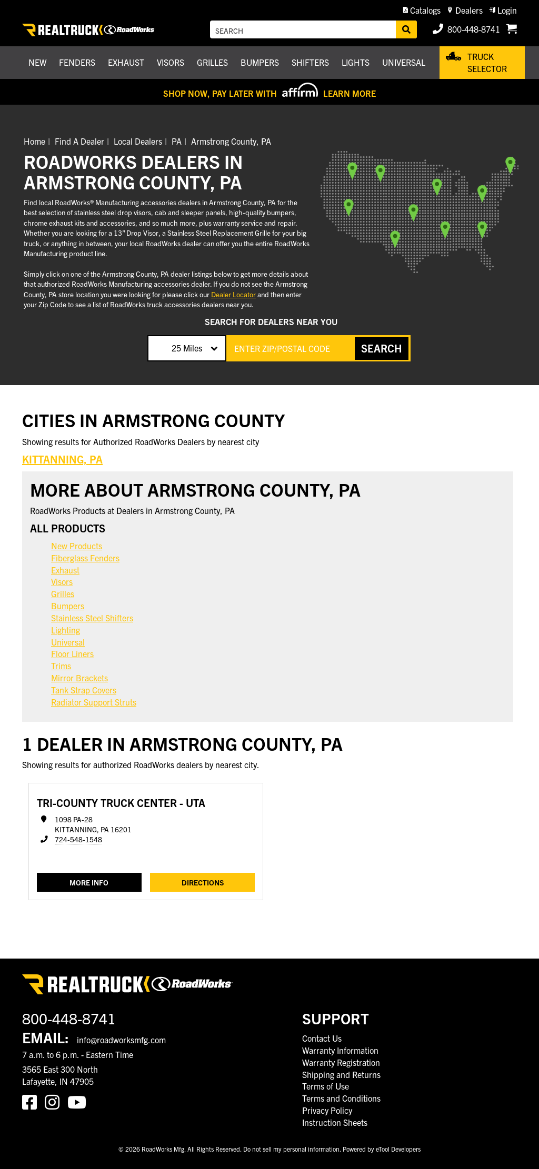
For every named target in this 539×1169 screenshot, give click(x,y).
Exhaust (65, 570)
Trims (61, 665)
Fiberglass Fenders (85, 557)
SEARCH (381, 348)
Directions (203, 882)
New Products (76, 545)
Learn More (349, 93)
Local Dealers (138, 141)
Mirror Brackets (79, 677)
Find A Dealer (79, 141)
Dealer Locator (233, 294)
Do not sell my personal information (291, 1149)
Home (34, 141)
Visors (62, 581)
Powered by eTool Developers (382, 1149)
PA (177, 141)
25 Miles (187, 347)
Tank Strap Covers (83, 689)
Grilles (62, 593)
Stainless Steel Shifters (92, 617)
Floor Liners (72, 653)
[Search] (406, 29)
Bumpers (67, 605)
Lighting (65, 629)
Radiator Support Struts (93, 702)
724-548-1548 (78, 839)
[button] (422, 10)
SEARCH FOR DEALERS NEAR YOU (271, 321)
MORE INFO (88, 882)
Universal (68, 642)
